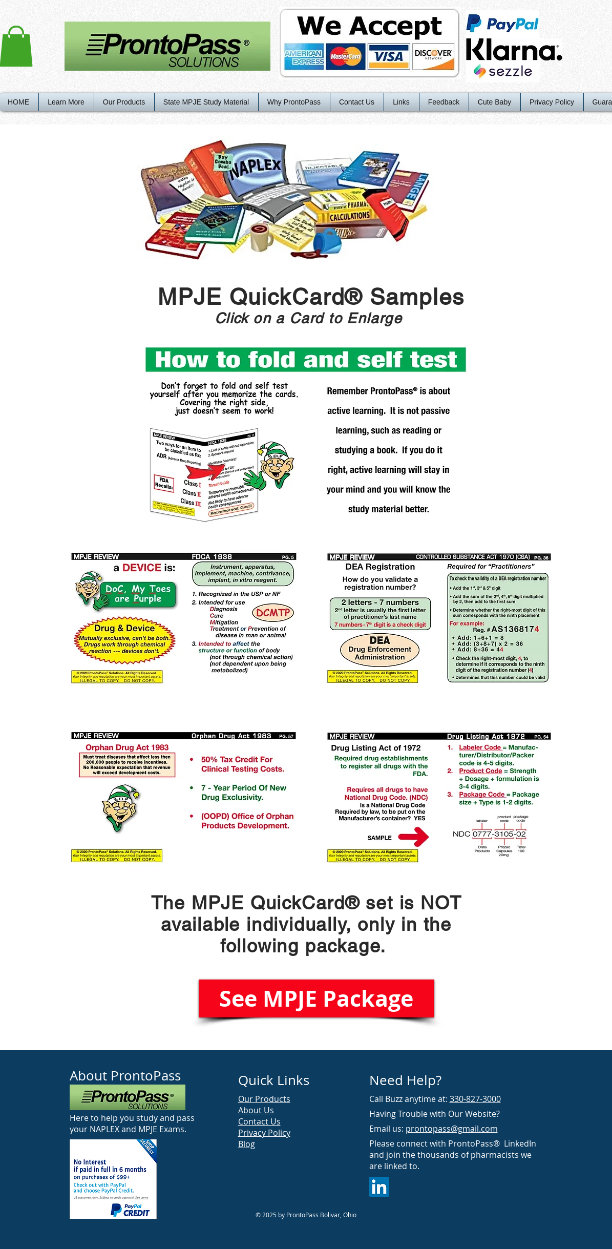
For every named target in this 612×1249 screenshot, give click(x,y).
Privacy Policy (264, 1132)
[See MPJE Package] (316, 998)
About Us (256, 1110)
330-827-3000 (475, 1099)
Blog (246, 1144)
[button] (66, 102)
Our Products (264, 1099)
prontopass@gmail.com (452, 1128)
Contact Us (259, 1121)
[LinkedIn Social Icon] (379, 1187)
